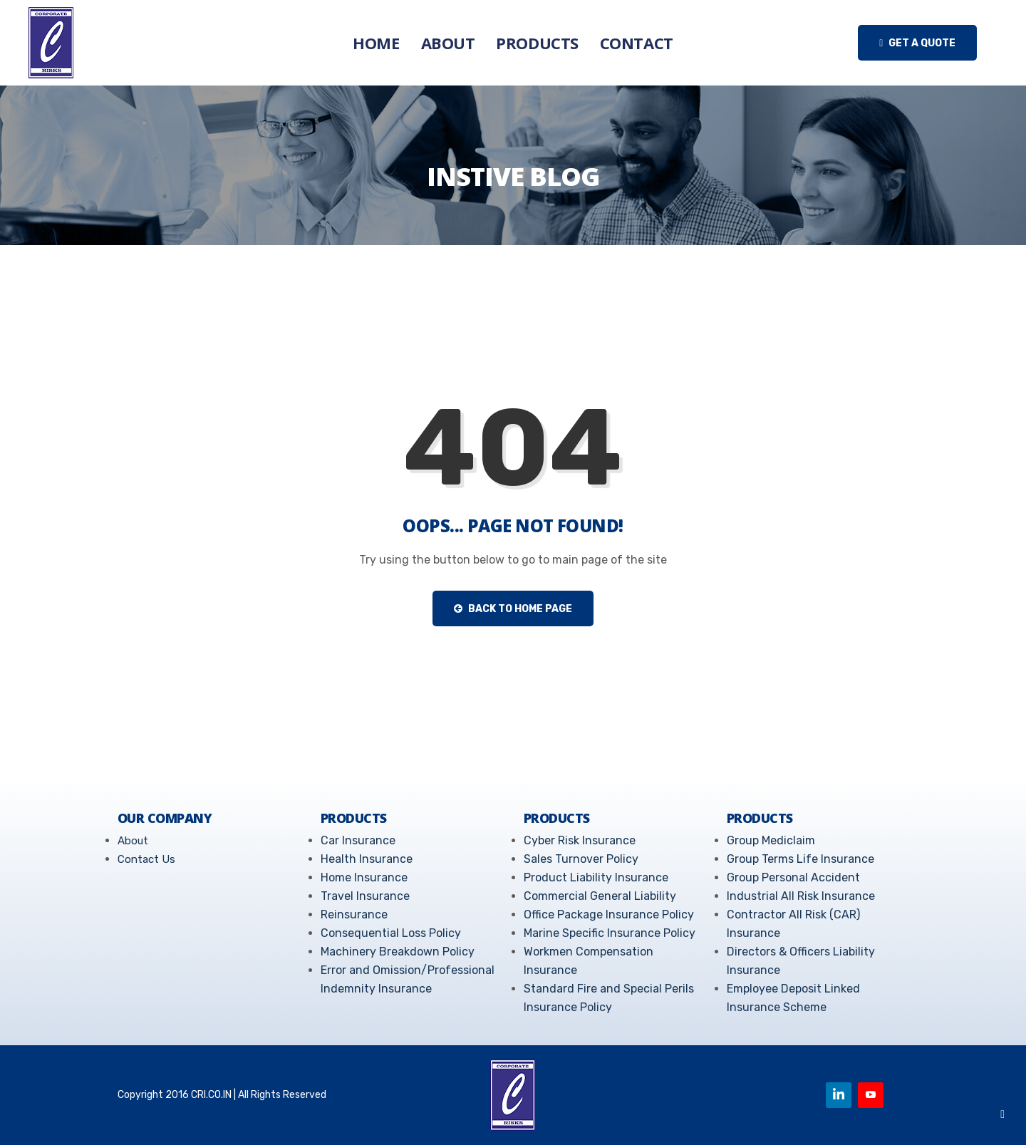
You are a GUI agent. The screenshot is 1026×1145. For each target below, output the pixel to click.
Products (537, 42)
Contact (636, 42)
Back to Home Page (513, 609)
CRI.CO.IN (211, 1095)
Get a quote (917, 43)
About (448, 42)
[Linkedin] (838, 1095)
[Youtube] (871, 1095)
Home (376, 42)
